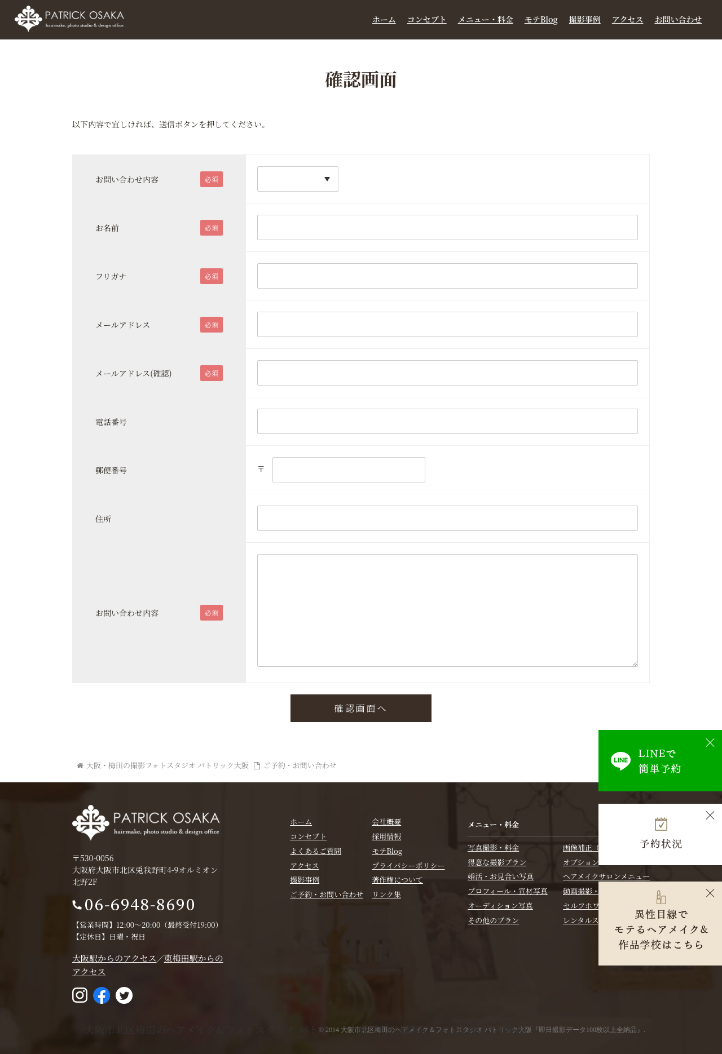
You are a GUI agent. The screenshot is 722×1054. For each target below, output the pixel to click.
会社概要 (386, 821)
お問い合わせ (678, 19)
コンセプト (427, 19)
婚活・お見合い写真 (501, 876)
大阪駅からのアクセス (114, 957)
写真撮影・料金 (493, 847)
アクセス (628, 19)
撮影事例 (585, 19)
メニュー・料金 (485, 19)
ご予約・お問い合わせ (326, 894)
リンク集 (386, 894)
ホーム (384, 19)
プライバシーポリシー (408, 865)
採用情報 (386, 836)
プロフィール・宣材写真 (508, 890)
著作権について (397, 879)
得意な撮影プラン (497, 861)
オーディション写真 (500, 905)
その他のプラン (493, 919)
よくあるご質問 (315, 850)
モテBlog (541, 19)
